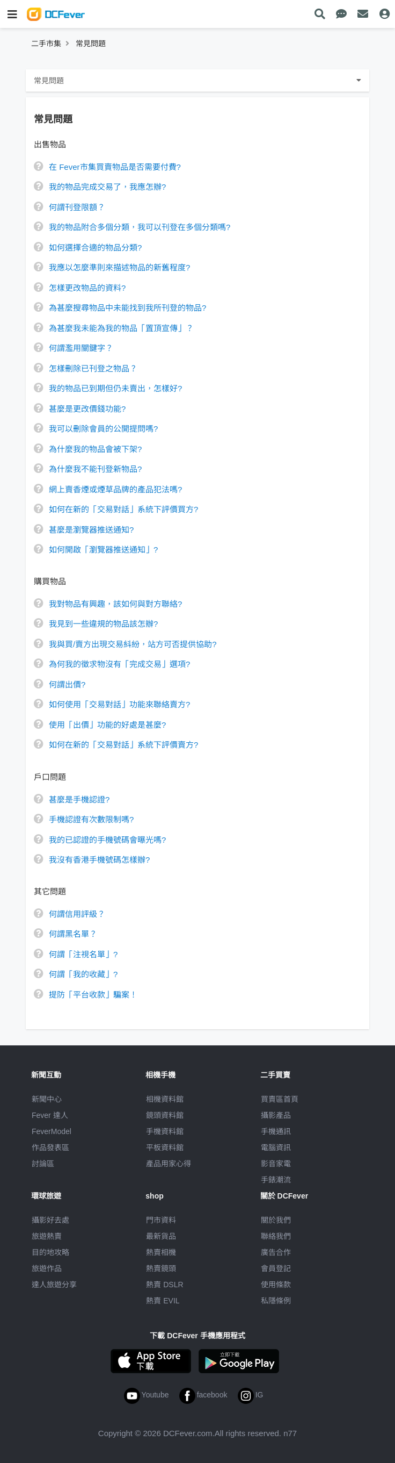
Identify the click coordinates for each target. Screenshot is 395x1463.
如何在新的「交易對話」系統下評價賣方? (123, 744)
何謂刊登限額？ (77, 207)
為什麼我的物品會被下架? (95, 449)
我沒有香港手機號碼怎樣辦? (99, 859)
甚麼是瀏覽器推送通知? (91, 529)
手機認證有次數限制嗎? (91, 819)
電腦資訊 (276, 1147)
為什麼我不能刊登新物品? (95, 469)
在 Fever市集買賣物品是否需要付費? (115, 166)
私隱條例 (276, 1300)
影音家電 (276, 1163)
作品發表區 (50, 1147)
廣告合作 (276, 1252)
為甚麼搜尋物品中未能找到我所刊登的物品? (127, 307)
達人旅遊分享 (54, 1284)
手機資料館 (165, 1131)
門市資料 (161, 1220)
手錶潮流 (276, 1179)
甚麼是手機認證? (79, 799)
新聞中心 (47, 1099)
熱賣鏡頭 (161, 1268)
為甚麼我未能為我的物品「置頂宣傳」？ (121, 328)
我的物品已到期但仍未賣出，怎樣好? (115, 388)
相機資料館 (165, 1099)
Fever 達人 (50, 1115)
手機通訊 (276, 1131)
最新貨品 (161, 1236)
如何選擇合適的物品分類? (95, 247)
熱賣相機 (161, 1252)
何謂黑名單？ (73, 933)
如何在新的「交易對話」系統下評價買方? (123, 509)
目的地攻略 (50, 1252)
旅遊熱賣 (47, 1236)
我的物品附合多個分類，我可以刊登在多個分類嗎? (139, 227)
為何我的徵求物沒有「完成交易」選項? (119, 664)
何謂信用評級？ (77, 914)
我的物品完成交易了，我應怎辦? (107, 186)
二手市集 (46, 43)
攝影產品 (276, 1115)
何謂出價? (67, 684)
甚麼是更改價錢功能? (87, 408)
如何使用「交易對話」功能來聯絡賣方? (119, 704)
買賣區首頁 (279, 1099)
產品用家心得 (168, 1163)
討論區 (43, 1163)
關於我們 (276, 1220)
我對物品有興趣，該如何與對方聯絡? (115, 603)
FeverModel (51, 1131)
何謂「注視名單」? (83, 954)
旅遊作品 (47, 1268)
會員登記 (276, 1268)
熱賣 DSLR (164, 1284)
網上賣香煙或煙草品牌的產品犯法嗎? (115, 489)
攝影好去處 (50, 1220)
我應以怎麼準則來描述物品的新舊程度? (119, 267)
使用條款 (276, 1284)
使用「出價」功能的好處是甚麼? (107, 724)
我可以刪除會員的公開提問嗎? (103, 428)
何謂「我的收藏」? (83, 974)
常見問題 (91, 43)
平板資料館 (165, 1147)
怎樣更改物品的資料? (87, 287)
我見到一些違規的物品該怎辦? (103, 623)
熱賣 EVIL (162, 1300)
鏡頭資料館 (165, 1115)
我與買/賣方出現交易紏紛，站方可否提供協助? (133, 644)
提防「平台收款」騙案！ (93, 994)
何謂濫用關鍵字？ (81, 348)
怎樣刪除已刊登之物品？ (93, 368)
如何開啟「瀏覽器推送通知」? (103, 549)
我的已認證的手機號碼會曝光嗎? (107, 839)
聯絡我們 (276, 1236)
